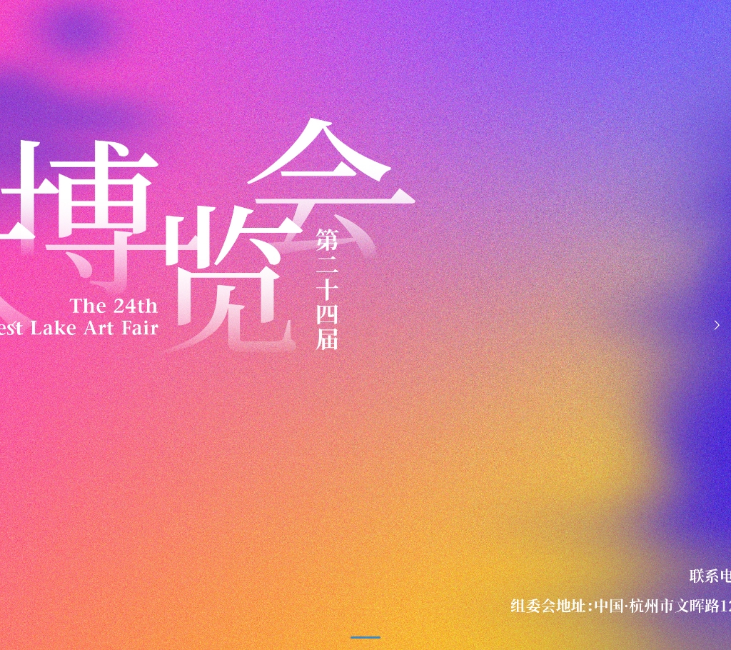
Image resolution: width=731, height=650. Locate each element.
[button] (717, 325)
